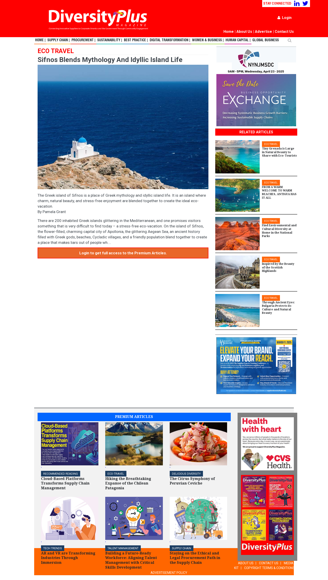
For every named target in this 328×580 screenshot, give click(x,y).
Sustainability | (109, 40)
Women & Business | (208, 40)
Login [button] (284, 17)
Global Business (265, 40)
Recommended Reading (60, 473)
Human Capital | (238, 40)
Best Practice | (136, 40)
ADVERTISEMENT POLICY (169, 573)
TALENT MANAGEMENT (123, 548)
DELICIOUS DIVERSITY (186, 473)
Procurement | (83, 40)
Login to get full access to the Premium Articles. (123, 253)
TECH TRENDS (52, 548)
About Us (244, 31)
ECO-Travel (116, 473)
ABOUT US (246, 563)
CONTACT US (268, 563)
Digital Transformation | (170, 40)
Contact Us (284, 31)
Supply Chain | (58, 40)
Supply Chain (181, 548)
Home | (40, 40)
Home (228, 31)
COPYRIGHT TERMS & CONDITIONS (269, 568)
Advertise (263, 31)
